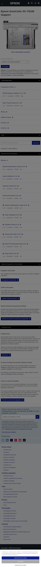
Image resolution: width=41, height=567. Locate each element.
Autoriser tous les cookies (20, 557)
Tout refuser (20, 561)
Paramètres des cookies (20, 565)
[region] (20, 558)
